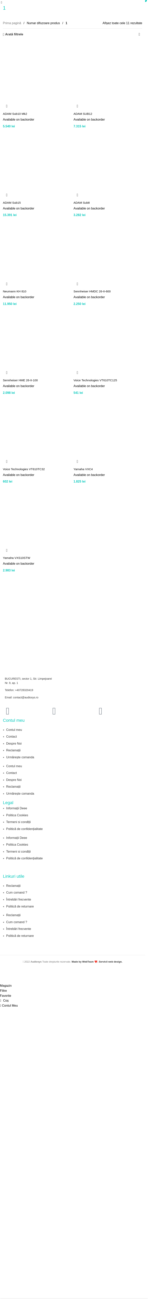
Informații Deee (16, 808)
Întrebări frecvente (18, 899)
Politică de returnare (20, 906)
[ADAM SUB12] (108, 75)
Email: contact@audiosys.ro (21, 697)
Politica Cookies (17, 815)
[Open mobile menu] (1, 2)
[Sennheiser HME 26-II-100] (37, 342)
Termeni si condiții (18, 822)
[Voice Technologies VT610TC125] (108, 342)
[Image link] (20, 869)
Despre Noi (14, 743)
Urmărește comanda (20, 757)
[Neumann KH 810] (37, 253)
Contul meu (14, 729)
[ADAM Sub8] (108, 164)
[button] (7, 106)
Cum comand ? (16, 892)
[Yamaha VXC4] (108, 431)
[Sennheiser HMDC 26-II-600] (108, 253)
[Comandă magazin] (139, 34)
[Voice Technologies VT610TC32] (37, 431)
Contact (11, 736)
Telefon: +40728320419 (19, 690)
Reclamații (13, 750)
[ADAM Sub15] (37, 164)
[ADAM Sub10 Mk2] (37, 75)
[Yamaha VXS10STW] (37, 519)
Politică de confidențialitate (24, 829)
